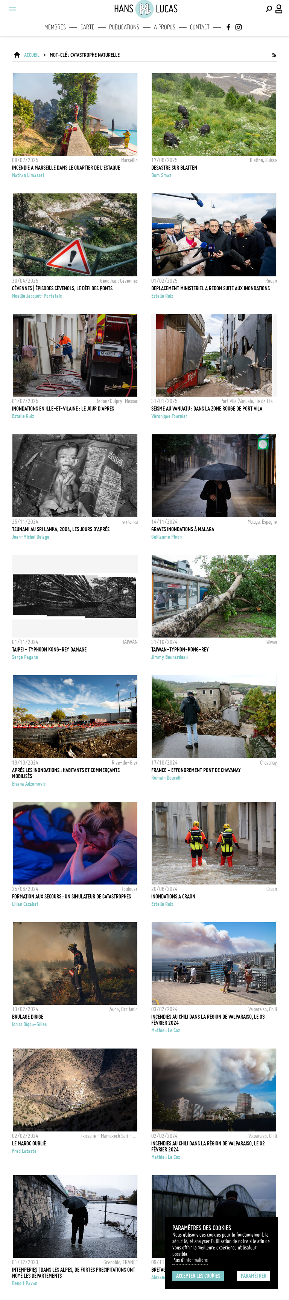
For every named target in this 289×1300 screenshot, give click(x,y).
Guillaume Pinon (166, 536)
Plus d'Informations (190, 1260)
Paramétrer (253, 1275)
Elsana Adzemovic (29, 783)
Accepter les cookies (198, 1275)
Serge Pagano (25, 657)
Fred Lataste (24, 1151)
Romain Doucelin (167, 777)
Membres (55, 27)
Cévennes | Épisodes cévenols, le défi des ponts (62, 288)
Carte (87, 27)
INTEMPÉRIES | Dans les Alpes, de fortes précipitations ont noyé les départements (73, 1273)
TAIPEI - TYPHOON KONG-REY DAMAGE (49, 650)
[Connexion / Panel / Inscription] (279, 9)
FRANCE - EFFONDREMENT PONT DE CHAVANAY (196, 770)
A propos (164, 27)
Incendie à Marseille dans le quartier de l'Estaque (66, 168)
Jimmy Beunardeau (169, 657)
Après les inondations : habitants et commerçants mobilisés (66, 773)
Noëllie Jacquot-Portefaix (37, 296)
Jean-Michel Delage (30, 536)
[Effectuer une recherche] (268, 9)
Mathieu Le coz (165, 1030)
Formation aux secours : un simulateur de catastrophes (71, 897)
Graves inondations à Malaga (182, 529)
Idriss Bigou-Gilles (29, 1024)
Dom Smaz (161, 175)
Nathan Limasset (28, 175)
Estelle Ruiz (162, 296)
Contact (200, 27)
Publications (124, 27)
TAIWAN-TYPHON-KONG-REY (180, 650)
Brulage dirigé (27, 1017)
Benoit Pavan (24, 1283)
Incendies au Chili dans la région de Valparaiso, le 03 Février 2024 (208, 1020)
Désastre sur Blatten (174, 168)
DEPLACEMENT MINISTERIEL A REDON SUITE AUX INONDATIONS (210, 288)
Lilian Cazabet (25, 904)
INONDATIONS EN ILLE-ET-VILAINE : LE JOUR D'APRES (63, 409)
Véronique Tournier (169, 416)
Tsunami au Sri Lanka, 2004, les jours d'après (61, 529)
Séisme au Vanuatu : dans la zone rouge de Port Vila (206, 409)
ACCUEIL (32, 55)
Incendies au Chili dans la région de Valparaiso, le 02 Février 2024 (208, 1147)
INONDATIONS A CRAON (173, 897)
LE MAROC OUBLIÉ (29, 1144)
